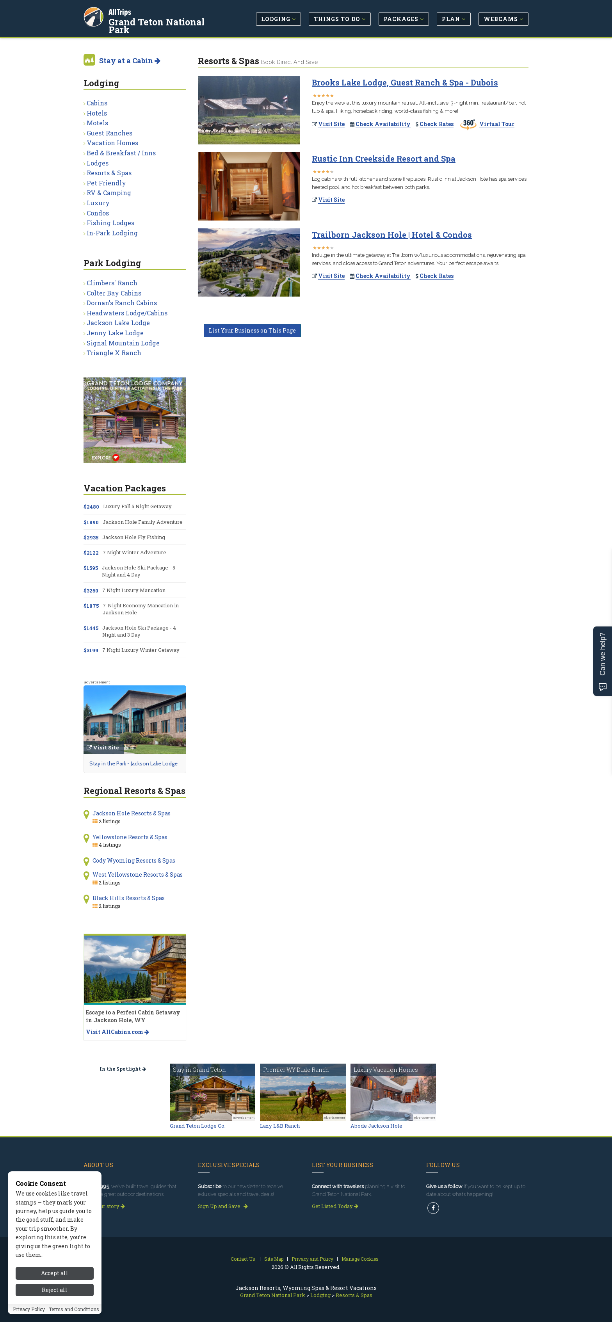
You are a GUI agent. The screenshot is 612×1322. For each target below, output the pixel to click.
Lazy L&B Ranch (280, 1125)
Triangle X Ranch (114, 353)
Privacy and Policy (312, 1259)
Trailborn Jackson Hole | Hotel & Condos (392, 235)
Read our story (104, 1206)
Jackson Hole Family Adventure (143, 521)
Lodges (98, 163)
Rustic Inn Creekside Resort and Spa (383, 158)
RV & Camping (109, 193)
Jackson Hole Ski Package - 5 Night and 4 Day (138, 571)
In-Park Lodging (112, 233)
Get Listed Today (335, 1206)
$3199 (91, 650)
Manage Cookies (360, 1259)
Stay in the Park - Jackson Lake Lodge (133, 763)
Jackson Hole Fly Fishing (133, 537)
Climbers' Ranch (112, 283)
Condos (98, 213)
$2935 (91, 537)
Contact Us (243, 1259)
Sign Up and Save (223, 1206)
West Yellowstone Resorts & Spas (138, 874)
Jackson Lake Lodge (118, 322)
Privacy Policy (29, 1313)
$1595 (91, 567)
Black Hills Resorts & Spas (129, 898)
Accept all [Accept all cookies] (54, 1277)
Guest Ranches (109, 133)
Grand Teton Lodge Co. (198, 1125)
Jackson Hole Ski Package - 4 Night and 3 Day (139, 631)
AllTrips (120, 11)
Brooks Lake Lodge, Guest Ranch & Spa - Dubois (405, 82)
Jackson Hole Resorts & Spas (132, 813)
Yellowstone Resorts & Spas (130, 837)
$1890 (91, 522)
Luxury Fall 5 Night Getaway (137, 506)
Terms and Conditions (74, 1313)
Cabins (97, 103)
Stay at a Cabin (129, 60)
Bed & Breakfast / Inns (121, 153)
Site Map (273, 1259)
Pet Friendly (106, 183)
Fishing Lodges (110, 223)
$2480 (91, 506)
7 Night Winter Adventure (134, 552)
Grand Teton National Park (157, 25)
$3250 (91, 590)
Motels (97, 123)
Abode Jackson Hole (376, 1125)
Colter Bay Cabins (114, 293)
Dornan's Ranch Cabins (122, 303)
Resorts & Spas (109, 173)
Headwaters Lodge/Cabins (127, 313)
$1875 (91, 605)
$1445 (91, 628)
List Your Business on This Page (252, 330)
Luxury (98, 203)
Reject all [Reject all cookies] (55, 1294)
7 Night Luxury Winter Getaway (141, 649)
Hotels (97, 113)
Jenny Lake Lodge (115, 333)
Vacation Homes (112, 143)
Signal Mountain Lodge (123, 343)
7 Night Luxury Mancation (133, 590)
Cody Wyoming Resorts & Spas (134, 860)
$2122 (91, 552)
